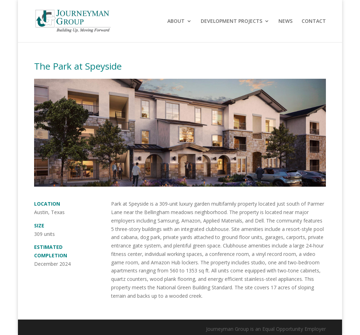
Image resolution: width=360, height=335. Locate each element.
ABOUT (176, 21)
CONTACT (314, 21)
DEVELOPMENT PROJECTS (231, 21)
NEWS (285, 21)
